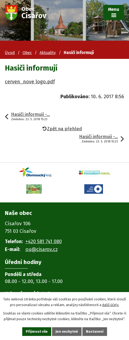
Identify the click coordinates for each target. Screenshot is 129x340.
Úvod (10, 52)
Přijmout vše (37, 331)
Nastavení (95, 331)
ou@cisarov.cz (41, 249)
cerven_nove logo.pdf (30, 82)
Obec (27, 52)
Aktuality (48, 52)
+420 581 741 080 (43, 241)
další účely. (110, 305)
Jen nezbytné (67, 331)
